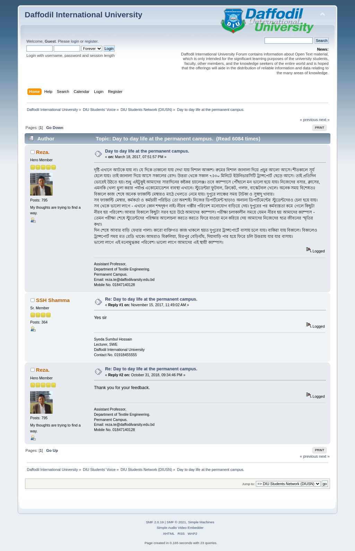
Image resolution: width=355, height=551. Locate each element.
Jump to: (248, 484)
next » (324, 120)
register (91, 41)
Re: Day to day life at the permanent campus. (151, 299)
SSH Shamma (53, 300)
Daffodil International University (83, 14)
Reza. (43, 152)
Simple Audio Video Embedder (180, 528)
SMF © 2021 (176, 522)
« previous (309, 120)
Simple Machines (201, 522)
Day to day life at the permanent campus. (147, 151)
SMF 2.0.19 (155, 522)
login (75, 41)
